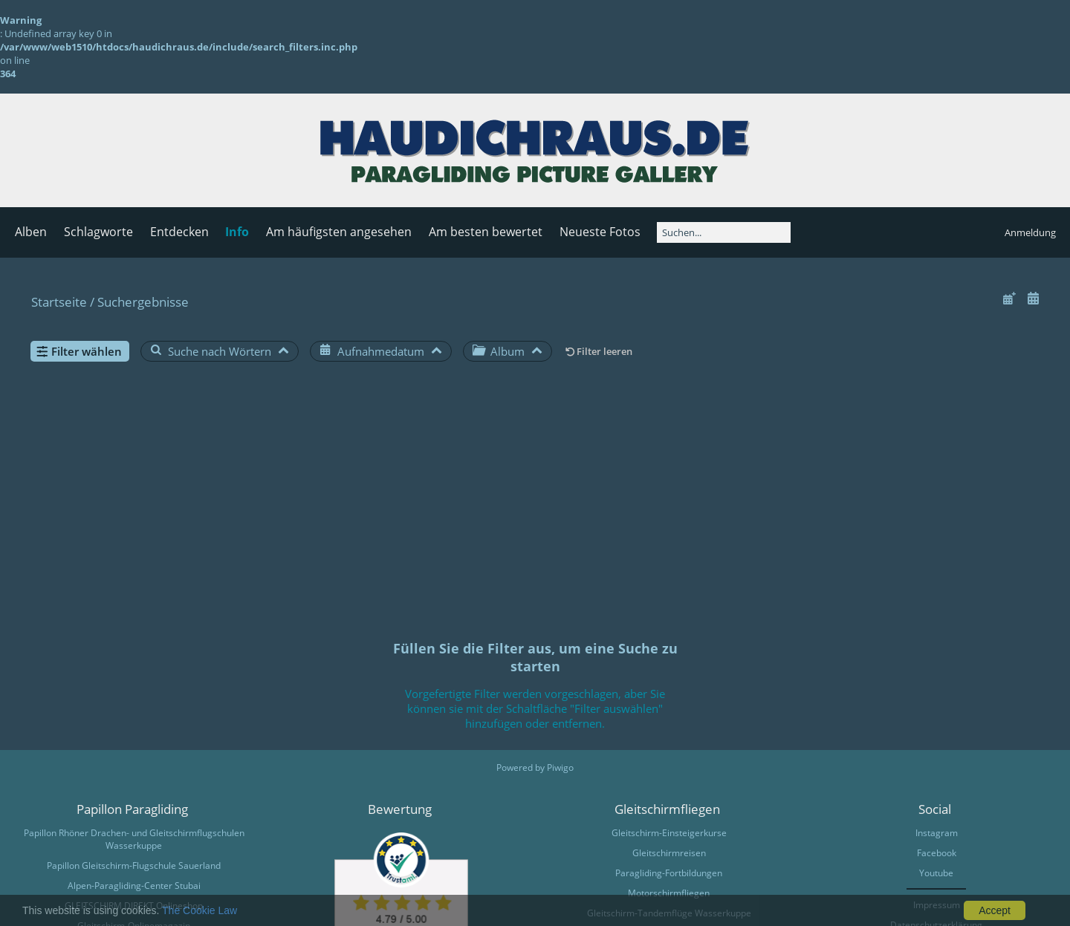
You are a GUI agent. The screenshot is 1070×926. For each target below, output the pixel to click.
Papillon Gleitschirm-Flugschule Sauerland (134, 865)
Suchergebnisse (143, 301)
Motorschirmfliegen (669, 893)
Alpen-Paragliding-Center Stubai (134, 885)
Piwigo (560, 767)
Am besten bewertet (485, 232)
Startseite (59, 301)
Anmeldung (1030, 232)
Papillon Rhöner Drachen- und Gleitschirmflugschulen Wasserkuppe (134, 839)
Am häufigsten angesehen (339, 232)
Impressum (936, 905)
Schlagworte (98, 232)
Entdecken (179, 232)
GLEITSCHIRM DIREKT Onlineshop (134, 905)
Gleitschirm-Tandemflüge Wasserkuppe (669, 913)
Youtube (936, 873)
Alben (31, 232)
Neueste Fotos (600, 232)
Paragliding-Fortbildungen (668, 873)
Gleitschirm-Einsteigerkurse (669, 832)
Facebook (936, 853)
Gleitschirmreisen (669, 853)
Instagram (936, 832)
